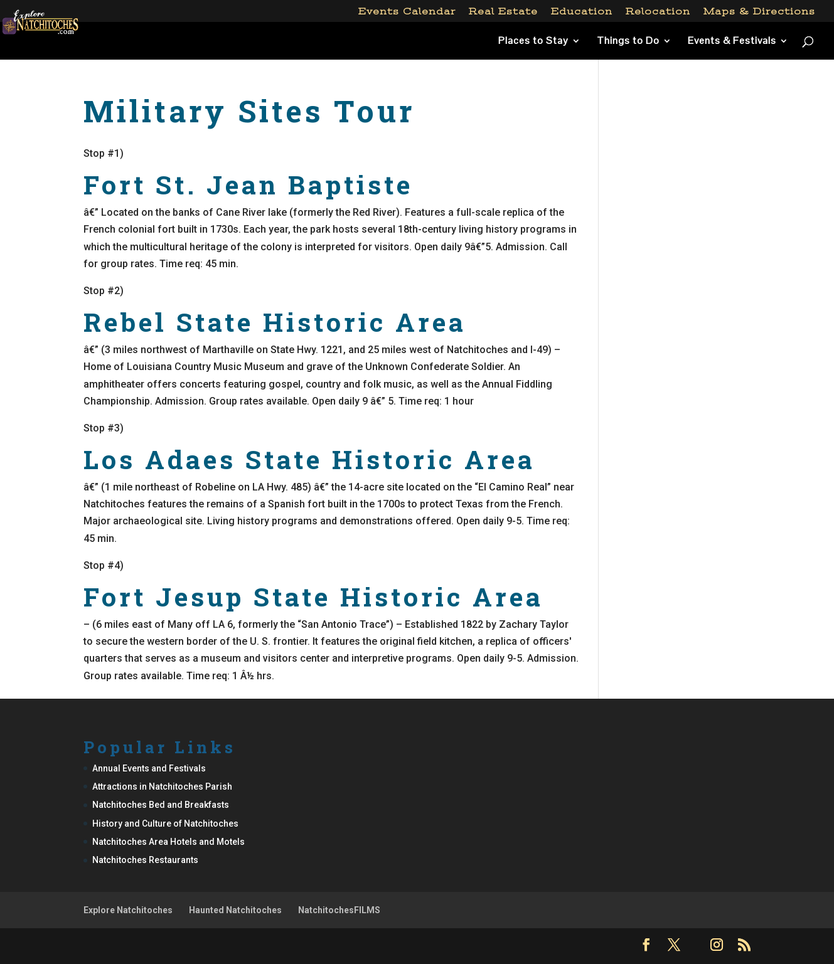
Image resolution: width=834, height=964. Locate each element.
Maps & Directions (759, 11)
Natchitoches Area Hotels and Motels (168, 842)
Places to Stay (533, 41)
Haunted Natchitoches (235, 910)
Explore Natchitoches (128, 910)
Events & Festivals (732, 41)
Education (581, 11)
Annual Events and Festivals (149, 768)
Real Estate (503, 11)
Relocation (658, 11)
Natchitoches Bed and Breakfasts (160, 805)
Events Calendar (407, 11)
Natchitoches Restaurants (145, 860)
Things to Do (628, 41)
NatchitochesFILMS (339, 910)
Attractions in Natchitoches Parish (162, 786)
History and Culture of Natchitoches (165, 823)
